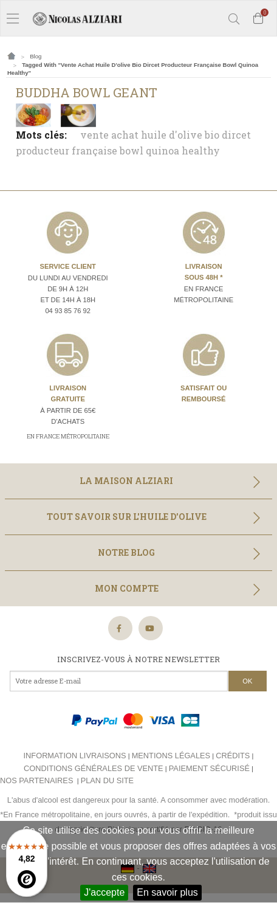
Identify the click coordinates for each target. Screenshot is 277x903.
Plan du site (107, 780)
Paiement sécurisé (209, 768)
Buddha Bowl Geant (86, 92)
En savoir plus (167, 892)
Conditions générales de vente (93, 768)
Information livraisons (75, 755)
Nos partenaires (36, 780)
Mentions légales (171, 755)
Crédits (233, 755)
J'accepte (104, 892)
